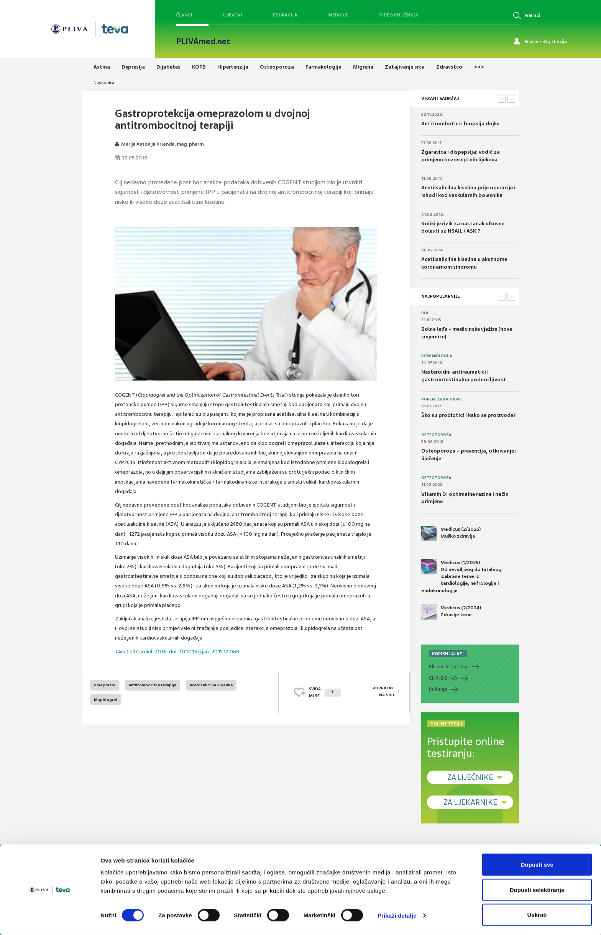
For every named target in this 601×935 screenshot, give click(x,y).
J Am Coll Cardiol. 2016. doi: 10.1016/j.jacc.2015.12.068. (177, 651)
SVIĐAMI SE (325, 692)
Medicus (338, 15)
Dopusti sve (537, 864)
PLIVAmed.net (203, 41)
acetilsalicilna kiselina (211, 684)
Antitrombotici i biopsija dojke (460, 123)
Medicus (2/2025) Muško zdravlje (451, 533)
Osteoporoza (436, 435)
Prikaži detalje (397, 915)
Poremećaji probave (442, 399)
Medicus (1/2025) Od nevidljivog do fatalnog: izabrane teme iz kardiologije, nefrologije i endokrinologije (462, 576)
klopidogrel (105, 699)
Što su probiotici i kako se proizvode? (468, 415)
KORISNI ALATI (448, 653)
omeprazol (104, 684)
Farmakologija (436, 356)
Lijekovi (232, 15)
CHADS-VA (443, 678)
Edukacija (285, 15)
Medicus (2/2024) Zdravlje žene (451, 612)
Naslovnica (104, 82)
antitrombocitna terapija (152, 684)
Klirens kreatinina (449, 666)
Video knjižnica (398, 15)
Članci (184, 15)
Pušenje (438, 689)
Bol (425, 313)
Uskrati (537, 914)
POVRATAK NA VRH (383, 692)
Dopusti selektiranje (537, 889)
